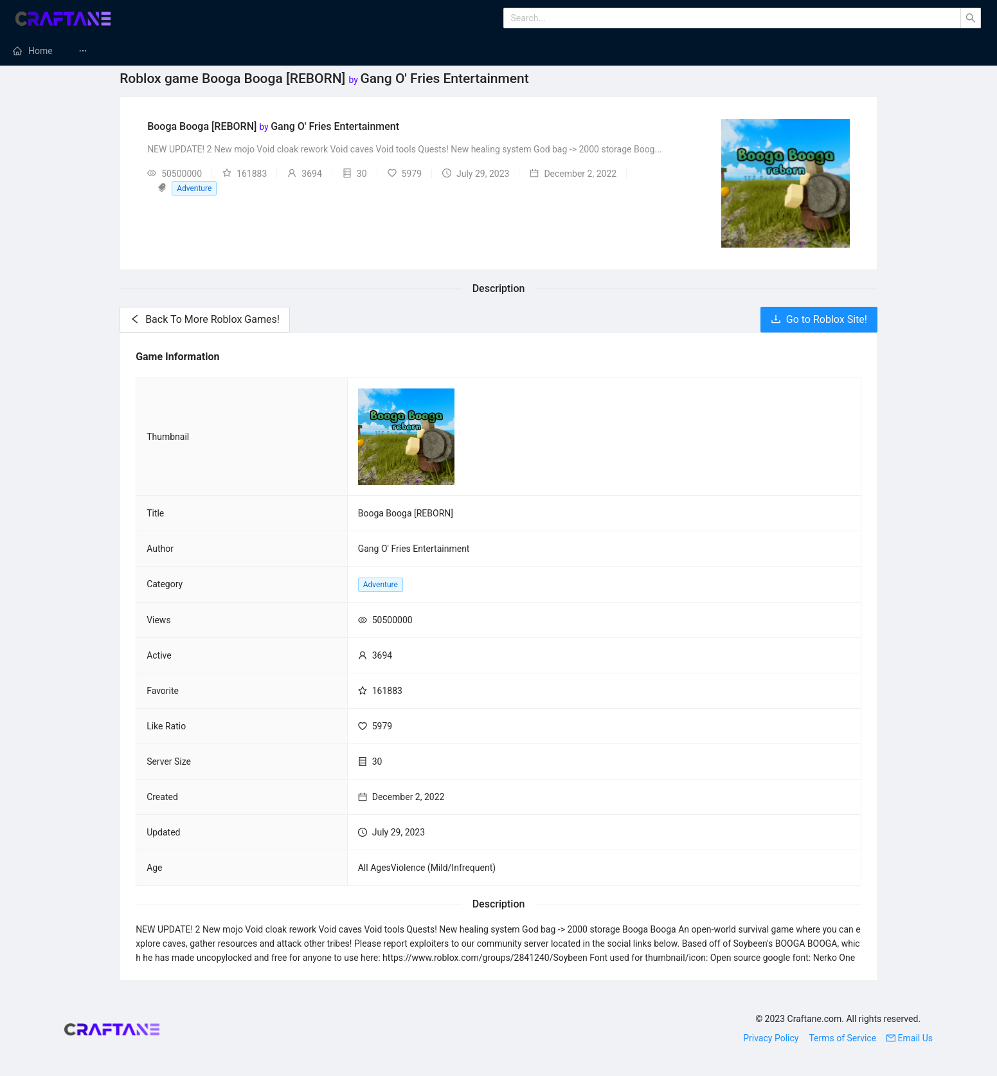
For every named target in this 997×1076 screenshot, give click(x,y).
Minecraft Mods (125, 51)
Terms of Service (842, 1038)
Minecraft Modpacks (351, 51)
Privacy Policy (770, 1038)
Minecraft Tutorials (713, 51)
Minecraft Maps (602, 51)
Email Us (909, 1038)
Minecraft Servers (233, 51)
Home (40, 51)
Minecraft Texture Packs (481, 51)
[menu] (498, 51)
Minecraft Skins (823, 51)
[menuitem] (33, 51)
